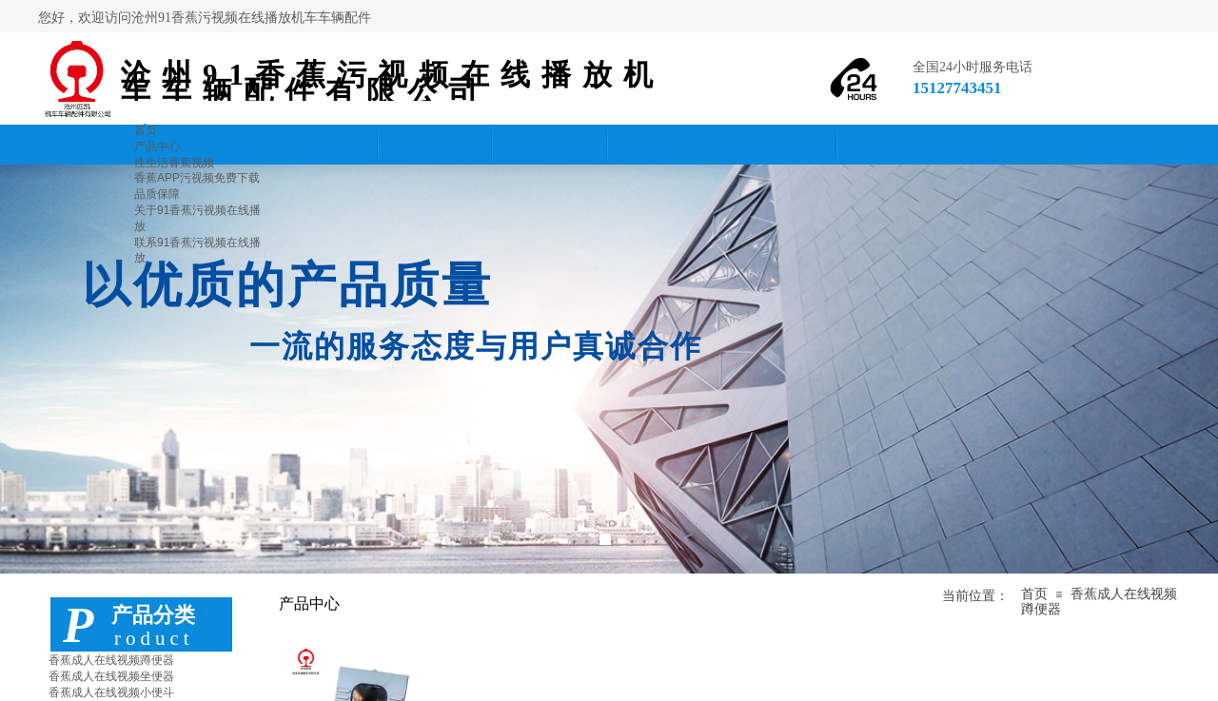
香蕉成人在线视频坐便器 (111, 676)
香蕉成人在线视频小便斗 (111, 692)
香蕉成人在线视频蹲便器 (111, 660)
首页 (1034, 594)
